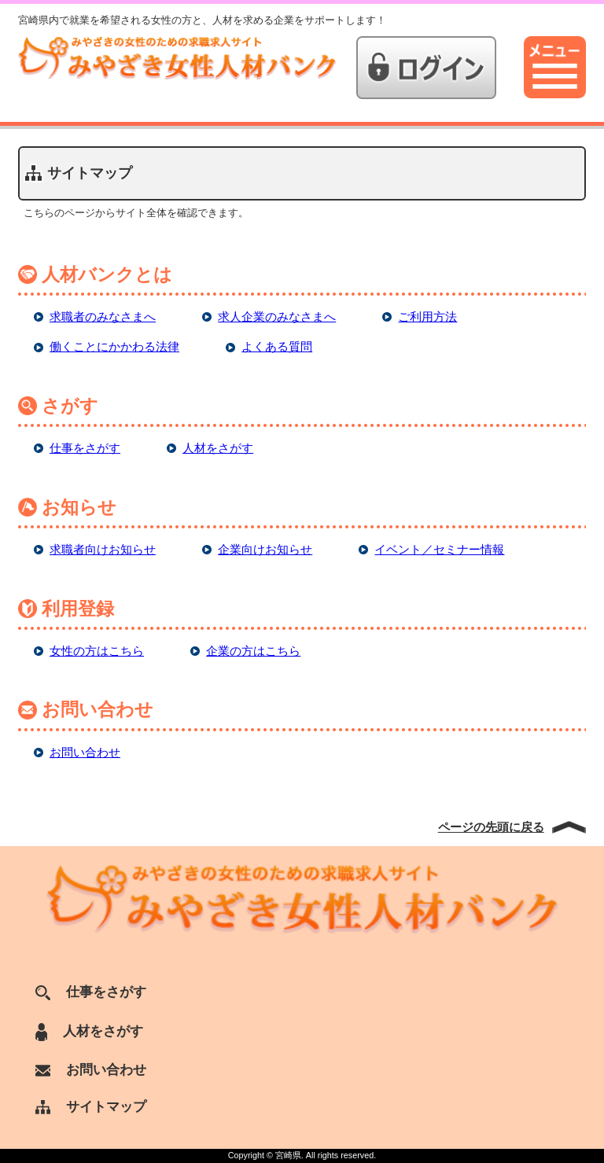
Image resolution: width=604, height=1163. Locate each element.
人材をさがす (217, 448)
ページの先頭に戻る (491, 827)
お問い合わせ (85, 752)
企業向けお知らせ (265, 549)
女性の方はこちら (97, 650)
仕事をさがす (85, 448)
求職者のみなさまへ (103, 316)
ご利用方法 (427, 316)
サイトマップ (90, 1106)
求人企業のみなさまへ (277, 316)
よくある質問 (276, 346)
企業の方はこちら (253, 650)
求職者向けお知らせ (103, 549)
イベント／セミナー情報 (439, 549)
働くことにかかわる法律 (114, 346)
